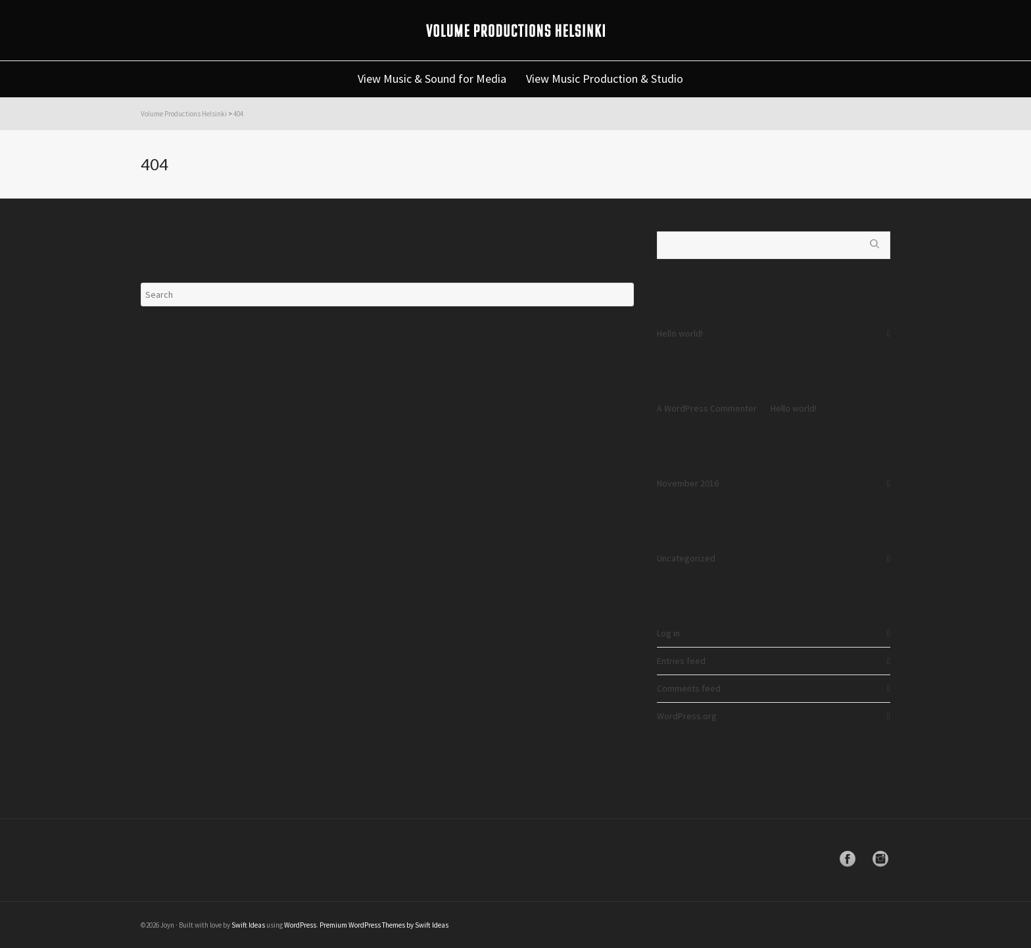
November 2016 (688, 483)
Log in (668, 633)
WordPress (300, 925)
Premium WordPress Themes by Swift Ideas (384, 925)
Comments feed (689, 688)
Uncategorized (686, 558)
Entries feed (681, 661)
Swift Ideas (248, 925)
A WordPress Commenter (707, 408)
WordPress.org (687, 716)
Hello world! (680, 333)
